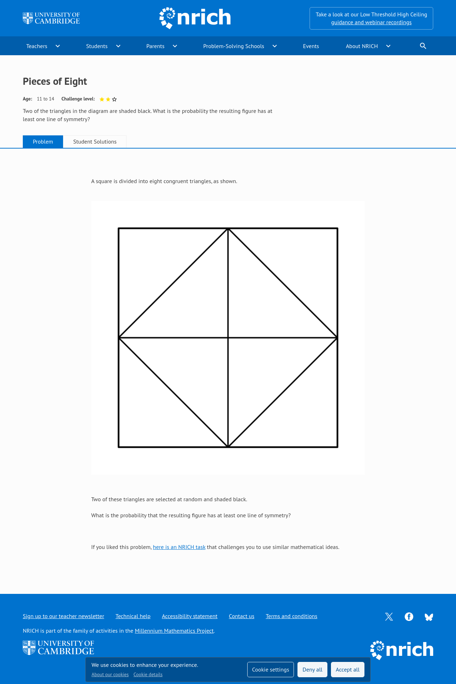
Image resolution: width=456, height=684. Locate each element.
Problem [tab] (43, 141)
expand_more (57, 46)
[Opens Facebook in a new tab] (409, 616)
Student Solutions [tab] (94, 141)
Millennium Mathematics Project (174, 630)
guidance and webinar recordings (371, 22)
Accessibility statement (189, 616)
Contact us (241, 616)
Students (97, 46)
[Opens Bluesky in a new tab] (429, 616)
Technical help (132, 616)
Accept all (348, 669)
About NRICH (362, 46)
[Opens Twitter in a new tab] (389, 616)
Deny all (312, 669)
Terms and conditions (291, 616)
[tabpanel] (228, 364)
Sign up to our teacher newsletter (63, 616)
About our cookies (110, 674)
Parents (155, 46)
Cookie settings (270, 669)
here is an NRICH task (179, 546)
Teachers (36, 46)
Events (311, 46)
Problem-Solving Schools (233, 46)
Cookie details (148, 674)
